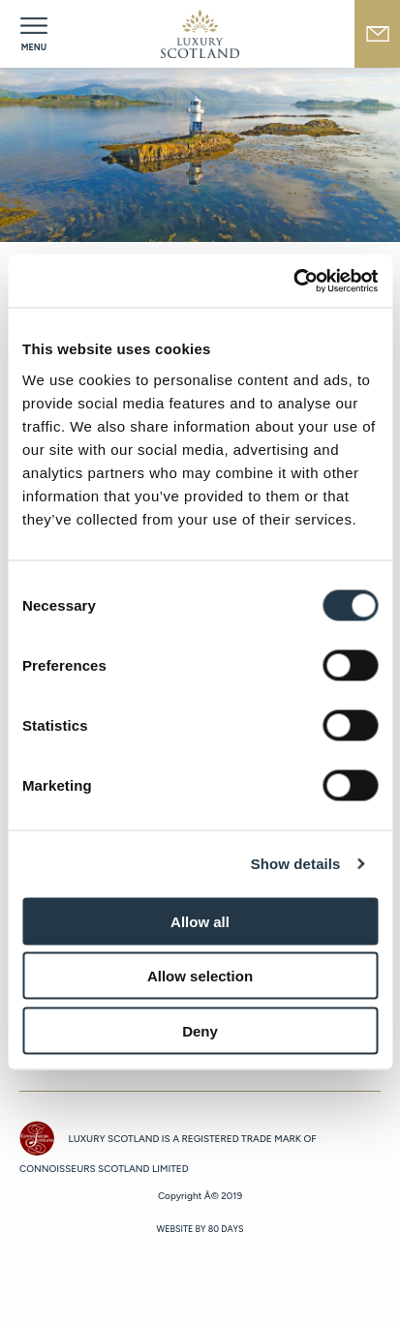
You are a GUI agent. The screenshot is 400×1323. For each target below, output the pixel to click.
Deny (200, 1030)
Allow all (200, 921)
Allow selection (200, 976)
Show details (296, 864)
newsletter (377, 34)
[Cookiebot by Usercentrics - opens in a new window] (293, 280)
